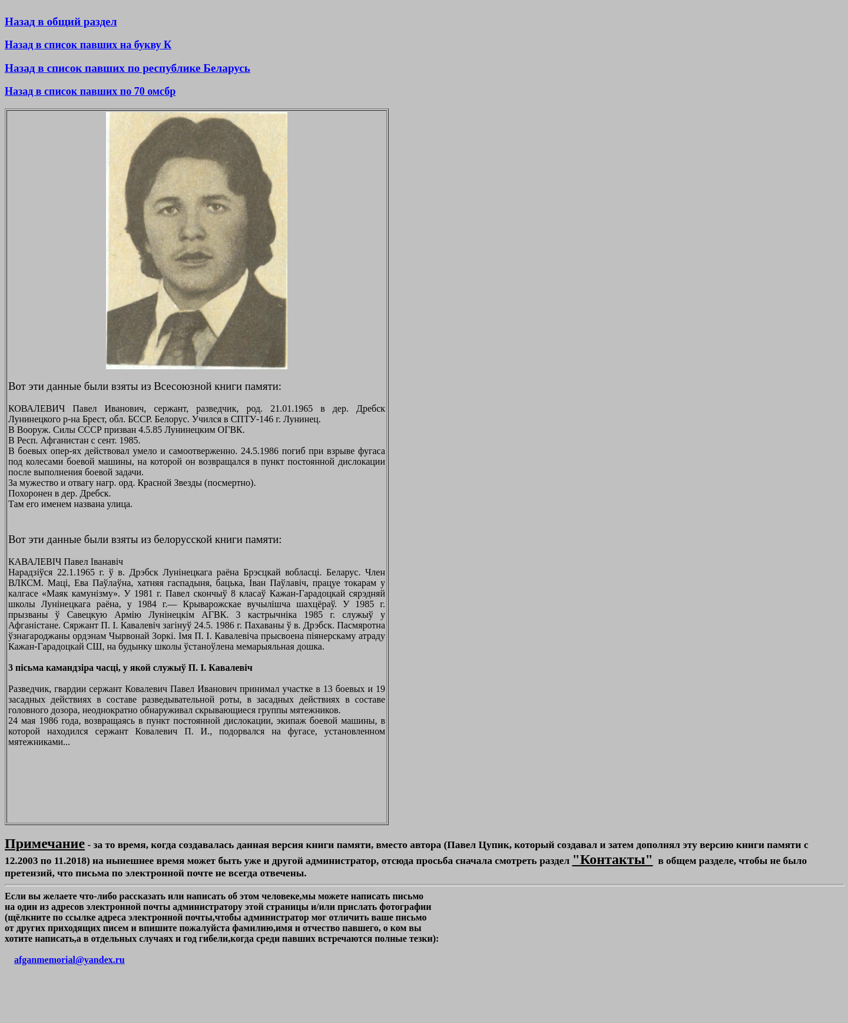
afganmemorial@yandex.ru (69, 960)
